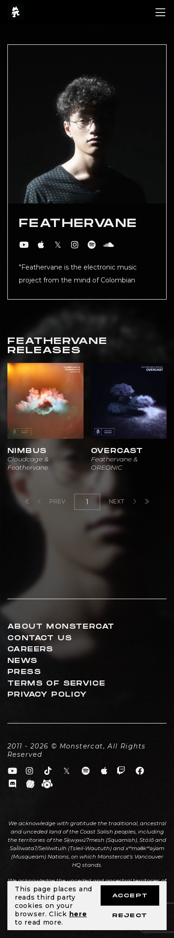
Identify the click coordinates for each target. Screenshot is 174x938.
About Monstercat (60, 627)
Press (24, 672)
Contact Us (39, 638)
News (22, 661)
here (78, 914)
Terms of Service (56, 683)
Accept (130, 895)
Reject (129, 915)
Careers (30, 649)
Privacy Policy (47, 695)
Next (122, 501)
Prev (52, 501)
